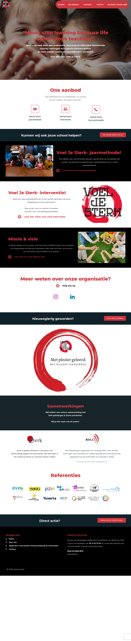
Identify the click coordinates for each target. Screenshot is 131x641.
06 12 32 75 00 (101, 608)
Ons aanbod (74, 4)
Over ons (88, 4)
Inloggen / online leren (118, 4)
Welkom (61, 4)
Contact (100, 4)
